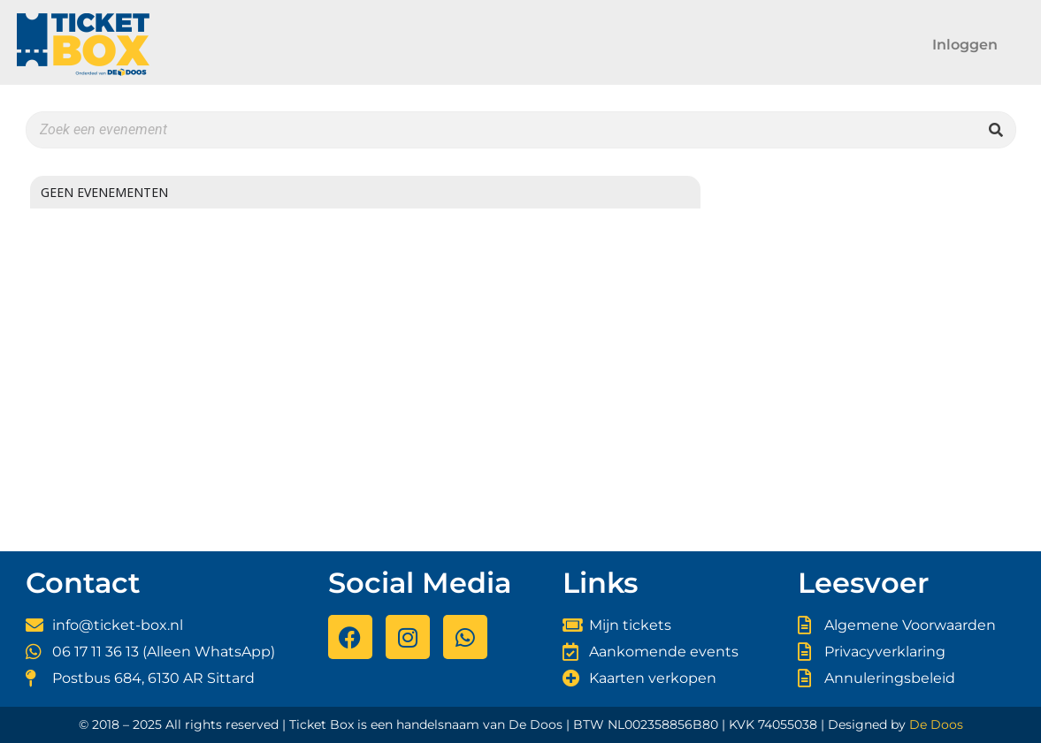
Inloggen (965, 44)
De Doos (936, 724)
